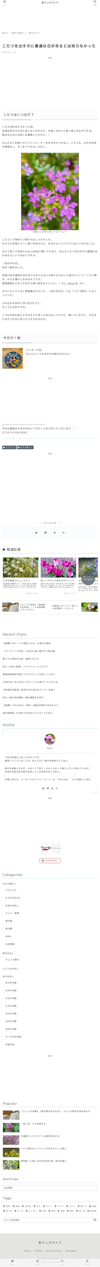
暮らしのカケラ (49, 2)
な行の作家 (11, 1014)
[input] (50, 1220)
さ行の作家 (11, 998)
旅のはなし (8, 953)
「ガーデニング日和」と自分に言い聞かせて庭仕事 (29, 651)
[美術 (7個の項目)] (61, 1211)
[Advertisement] (49, 11)
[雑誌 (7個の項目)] (70, 1211)
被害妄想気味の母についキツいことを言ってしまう (29, 674)
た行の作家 (11, 1006)
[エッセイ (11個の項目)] (31, 1211)
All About (70, 283)
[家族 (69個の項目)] (6, 1206)
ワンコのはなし (11, 969)
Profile (38, 1251)
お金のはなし (12, 906)
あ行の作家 (11, 983)
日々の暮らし (25, 447)
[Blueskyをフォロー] (45, 532)
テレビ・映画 (12, 913)
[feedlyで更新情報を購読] (54, 532)
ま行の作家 (11, 1029)
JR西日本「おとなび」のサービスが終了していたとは (30, 682)
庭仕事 (8, 921)
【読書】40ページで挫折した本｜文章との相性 (27, 643)
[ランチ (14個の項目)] (19, 1211)
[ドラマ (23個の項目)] (59, 1206)
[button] (94, 1220)
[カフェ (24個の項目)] (47, 1206)
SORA (50, 748)
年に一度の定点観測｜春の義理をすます (23, 697)
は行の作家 (11, 1021)
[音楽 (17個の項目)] (93, 1206)
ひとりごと (9, 447)
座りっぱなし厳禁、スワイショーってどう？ (25, 667)
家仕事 (8, 929)
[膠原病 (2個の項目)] (92, 1211)
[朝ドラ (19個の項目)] (82, 1206)
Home (27, 1251)
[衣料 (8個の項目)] (52, 1211)
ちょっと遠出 (12, 960)
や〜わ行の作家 (13, 1037)
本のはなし (8, 976)
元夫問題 (10, 944)
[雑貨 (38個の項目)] (16, 1206)
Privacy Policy (54, 1251)
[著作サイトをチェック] (36, 532)
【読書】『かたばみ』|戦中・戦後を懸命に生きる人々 (31, 705)
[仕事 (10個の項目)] (43, 1211)
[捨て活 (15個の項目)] (7, 1211)
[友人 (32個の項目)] (37, 1206)
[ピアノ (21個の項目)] (71, 1206)
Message (71, 1251)
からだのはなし (13, 898)
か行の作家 (11, 990)
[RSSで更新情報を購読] (63, 532)
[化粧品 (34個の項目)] (26, 1206)
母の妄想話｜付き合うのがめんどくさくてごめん (28, 713)
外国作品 (10, 1044)
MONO (8, 936)
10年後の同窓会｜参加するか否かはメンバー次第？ (29, 690)
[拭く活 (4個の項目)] (80, 1211)
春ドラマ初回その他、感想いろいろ (21, 659)
